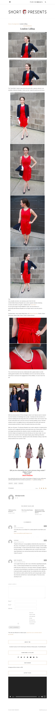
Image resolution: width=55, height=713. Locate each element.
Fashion (21, 483)
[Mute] (42, 696)
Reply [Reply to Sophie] (45, 540)
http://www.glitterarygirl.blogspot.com (23, 533)
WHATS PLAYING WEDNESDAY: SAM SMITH (40, 511)
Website (10, 608)
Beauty (11, 483)
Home (9, 24)
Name (10, 601)
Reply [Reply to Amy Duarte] (45, 560)
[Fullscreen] (44, 696)
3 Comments (11, 488)
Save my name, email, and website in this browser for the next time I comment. (32, 618)
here (42, 479)
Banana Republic (34, 313)
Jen (15, 526)
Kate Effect (33, 304)
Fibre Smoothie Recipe (27, 510)
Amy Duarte (18, 560)
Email (9, 604)
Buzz (15, 483)
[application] (27, 687)
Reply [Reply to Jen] (45, 526)
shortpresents (20, 496)
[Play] (10, 696)
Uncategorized (15, 24)
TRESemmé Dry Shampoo (12, 510)
